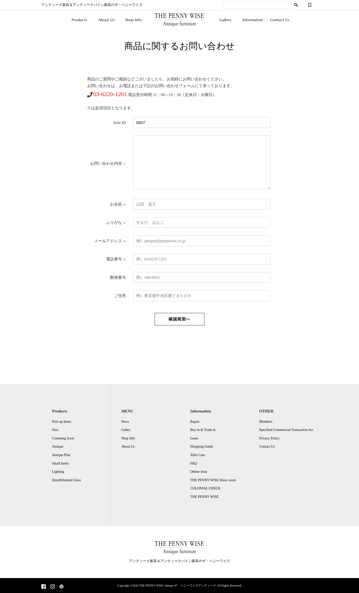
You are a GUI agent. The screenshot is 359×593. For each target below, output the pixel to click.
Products (79, 19)
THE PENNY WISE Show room (213, 480)
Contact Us (279, 19)
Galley (125, 430)
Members (265, 421)
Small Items (60, 463)
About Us (106, 19)
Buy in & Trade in (203, 430)
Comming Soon (63, 438)
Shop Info (133, 19)
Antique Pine (61, 455)
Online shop (198, 472)
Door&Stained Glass (66, 480)
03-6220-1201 (110, 94)
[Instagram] (52, 587)
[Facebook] (43, 587)
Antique (57, 446)
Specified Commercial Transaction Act (286, 430)
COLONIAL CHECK (205, 488)
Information (252, 19)
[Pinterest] (61, 587)
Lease (194, 438)
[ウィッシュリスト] (309, 5)
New (55, 430)
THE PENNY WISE (204, 497)
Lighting (58, 472)
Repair (194, 421)
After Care (197, 455)
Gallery (225, 19)
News (125, 421)
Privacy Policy (269, 438)
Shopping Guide (201, 446)
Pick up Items (61, 421)
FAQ (193, 463)
